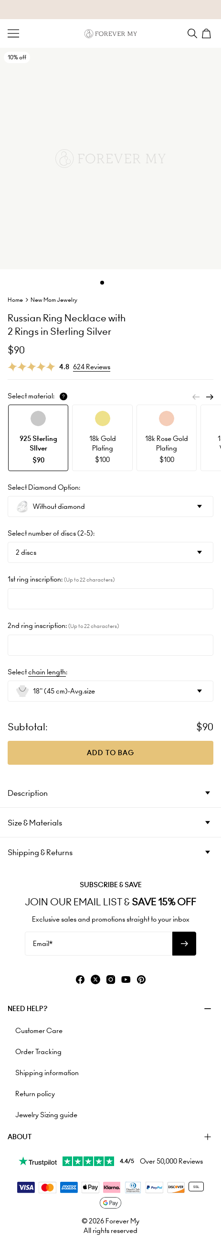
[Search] (192, 33)
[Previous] (196, 397)
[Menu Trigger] (13, 33)
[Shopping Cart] (207, 33)
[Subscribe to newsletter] (184, 944)
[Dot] (102, 283)
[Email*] (98, 943)
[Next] (209, 397)
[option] (38, 438)
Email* (43, 943)
